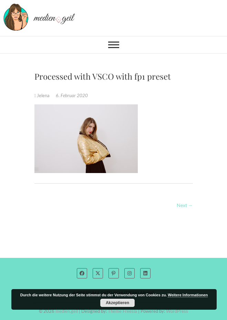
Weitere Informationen (188, 295)
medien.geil (66, 311)
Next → (185, 205)
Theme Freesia (122, 311)
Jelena (42, 95)
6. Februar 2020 (72, 95)
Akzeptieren (117, 302)
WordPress (177, 311)
